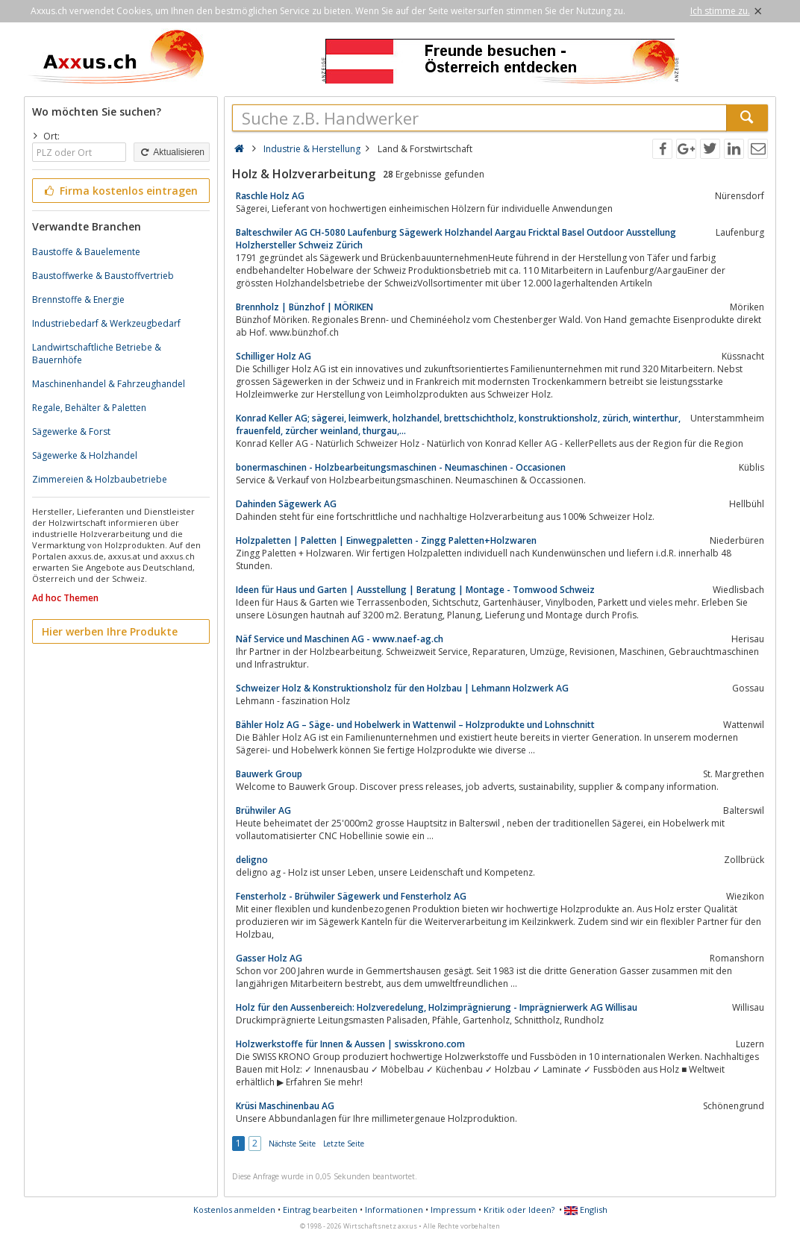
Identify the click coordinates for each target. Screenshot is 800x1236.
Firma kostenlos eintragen (120, 190)
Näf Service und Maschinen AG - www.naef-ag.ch (339, 639)
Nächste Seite (292, 1143)
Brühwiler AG (263, 810)
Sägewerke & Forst (71, 431)
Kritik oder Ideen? (519, 1209)
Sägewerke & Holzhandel (84, 455)
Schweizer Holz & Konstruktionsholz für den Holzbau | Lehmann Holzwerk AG (402, 688)
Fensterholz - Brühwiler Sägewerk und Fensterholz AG (351, 896)
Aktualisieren (171, 152)
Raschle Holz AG (270, 195)
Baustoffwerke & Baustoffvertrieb (103, 275)
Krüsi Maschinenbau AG (285, 1105)
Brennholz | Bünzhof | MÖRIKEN (304, 307)
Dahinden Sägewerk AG (286, 504)
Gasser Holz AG (269, 958)
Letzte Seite (343, 1143)
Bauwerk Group (269, 774)
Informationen (394, 1209)
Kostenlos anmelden (234, 1209)
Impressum (453, 1209)
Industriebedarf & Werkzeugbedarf (106, 323)
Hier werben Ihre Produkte (110, 631)
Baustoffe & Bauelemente (86, 251)
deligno (252, 859)
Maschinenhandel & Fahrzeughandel (108, 383)
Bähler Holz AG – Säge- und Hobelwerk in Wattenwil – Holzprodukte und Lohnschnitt (415, 724)
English (585, 1209)
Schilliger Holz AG (273, 356)
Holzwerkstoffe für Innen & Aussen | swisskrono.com (350, 1044)
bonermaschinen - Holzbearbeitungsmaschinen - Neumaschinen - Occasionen (401, 467)
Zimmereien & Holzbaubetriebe (99, 479)
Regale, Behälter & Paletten (89, 407)
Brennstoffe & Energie (78, 299)
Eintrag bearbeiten (320, 1209)
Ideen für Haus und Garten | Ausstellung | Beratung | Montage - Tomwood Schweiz (415, 589)
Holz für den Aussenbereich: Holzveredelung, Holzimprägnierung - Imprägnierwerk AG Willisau (436, 1007)
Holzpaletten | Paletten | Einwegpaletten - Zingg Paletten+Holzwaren (386, 540)
